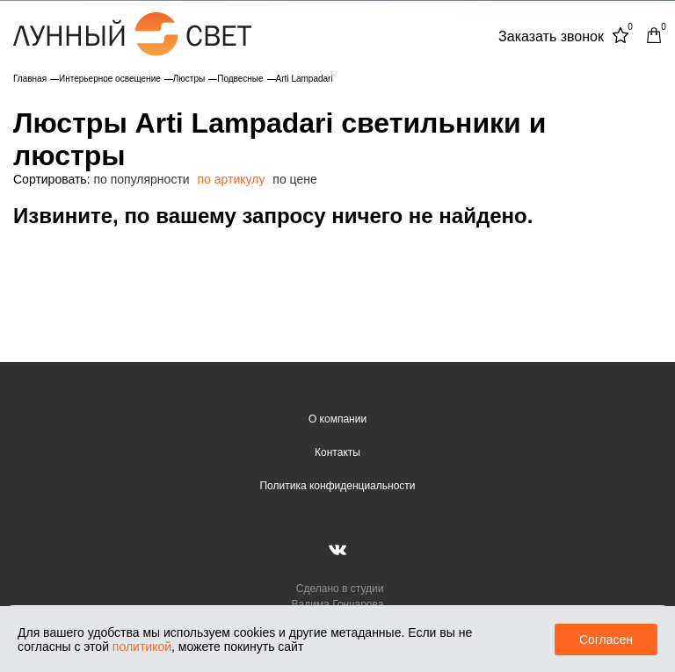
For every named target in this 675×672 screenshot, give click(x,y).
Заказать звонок (551, 36)
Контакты (337, 452)
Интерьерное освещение (110, 78)
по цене (294, 179)
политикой (141, 646)
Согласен (606, 639)
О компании (337, 419)
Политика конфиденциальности (337, 486)
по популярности (141, 179)
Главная (30, 78)
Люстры (189, 78)
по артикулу (231, 179)
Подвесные (240, 78)
